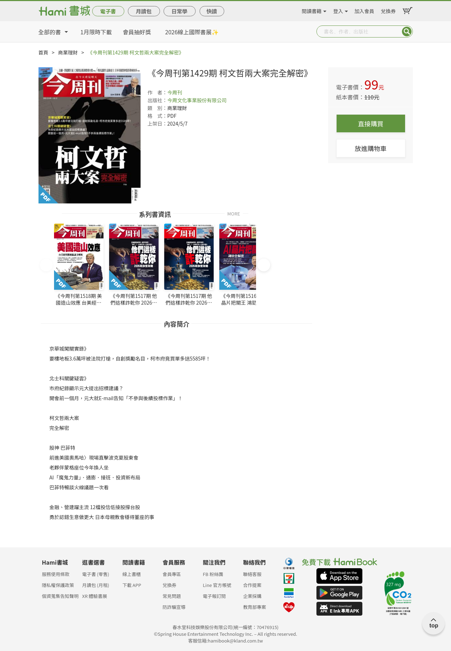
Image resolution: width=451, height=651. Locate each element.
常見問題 (171, 596)
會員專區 (171, 574)
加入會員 (364, 9)
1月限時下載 (96, 32)
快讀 (211, 11)
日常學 (179, 11)
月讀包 (144, 11)
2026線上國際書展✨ (192, 32)
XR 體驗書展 (94, 596)
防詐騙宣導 (173, 607)
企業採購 (252, 596)
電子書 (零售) (95, 574)
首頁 (43, 52)
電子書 (108, 11)
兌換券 (388, 9)
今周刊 (174, 92)
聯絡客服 (252, 574)
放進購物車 (371, 148)
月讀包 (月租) (95, 585)
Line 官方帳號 (217, 585)
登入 (338, 9)
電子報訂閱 (214, 596)
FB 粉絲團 (213, 574)
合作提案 (252, 585)
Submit (407, 31)
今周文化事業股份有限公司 (197, 100)
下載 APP (131, 585)
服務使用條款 (56, 574)
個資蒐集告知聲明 (60, 596)
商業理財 (68, 52)
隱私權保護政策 (58, 585)
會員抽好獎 (137, 32)
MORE (233, 213)
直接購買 (371, 123)
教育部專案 (254, 607)
